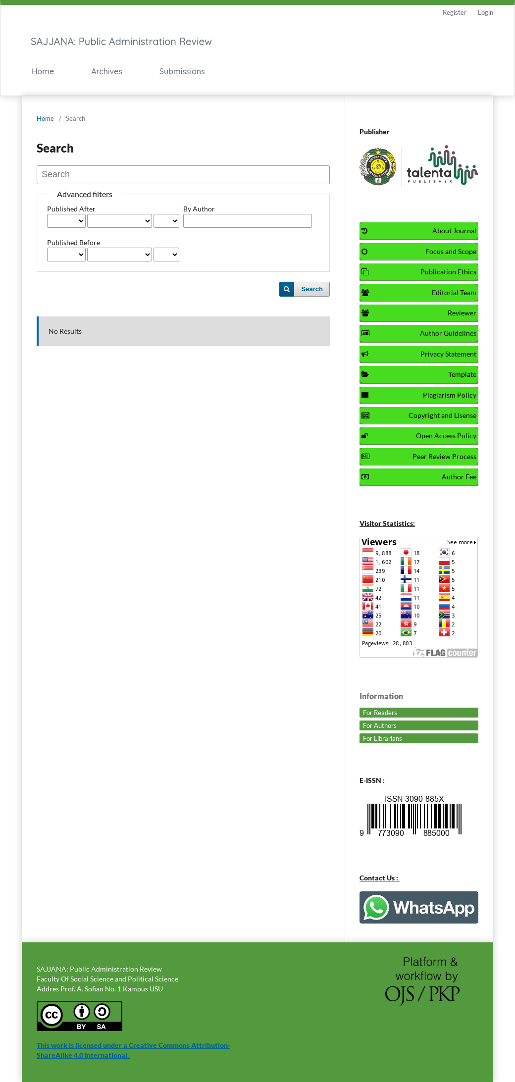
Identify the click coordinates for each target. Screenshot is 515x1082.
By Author (199, 209)
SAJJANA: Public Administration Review (121, 41)
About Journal (418, 230)
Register (454, 12)
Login (485, 12)
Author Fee (418, 476)
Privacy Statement (418, 354)
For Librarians (382, 738)
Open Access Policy (418, 435)
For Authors (380, 725)
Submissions (182, 71)
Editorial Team (418, 292)
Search (312, 289)
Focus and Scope (418, 251)
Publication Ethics (418, 271)
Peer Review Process (418, 456)
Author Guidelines (418, 333)
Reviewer (418, 313)
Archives (106, 71)
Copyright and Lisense (418, 415)
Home (43, 71)
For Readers (380, 713)
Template (418, 374)
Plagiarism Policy (418, 395)
